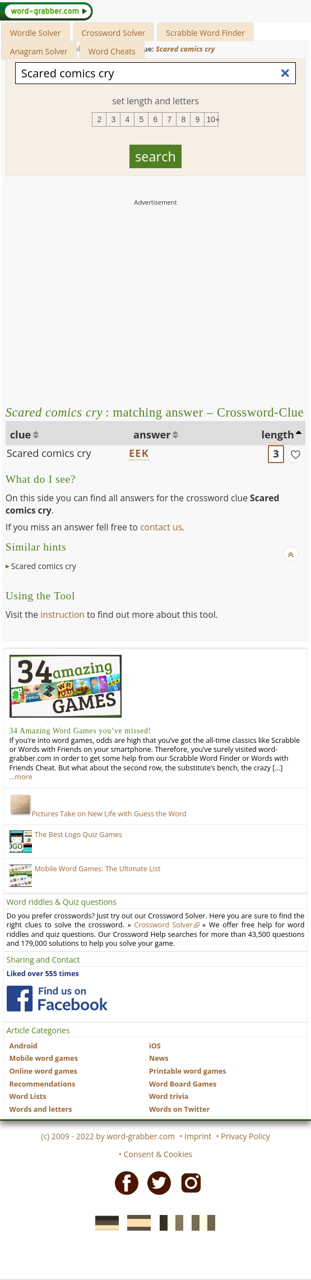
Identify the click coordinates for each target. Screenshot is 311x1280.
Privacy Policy (245, 1136)
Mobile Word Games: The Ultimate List (98, 869)
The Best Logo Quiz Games (79, 834)
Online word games (43, 1071)
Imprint (197, 1136)
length (278, 434)
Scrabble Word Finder (205, 32)
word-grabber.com (141, 1136)
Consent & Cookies (158, 1154)
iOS (155, 1046)
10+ (212, 119)
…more (21, 777)
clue (20, 434)
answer (152, 434)
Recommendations (43, 1084)
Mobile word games (44, 1058)
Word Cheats (112, 51)
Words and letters (41, 1109)
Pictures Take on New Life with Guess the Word (98, 814)
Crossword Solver (114, 32)
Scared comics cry (49, 453)
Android (24, 1046)
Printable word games (187, 1071)
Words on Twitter (179, 1109)
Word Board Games (183, 1084)
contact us (161, 527)
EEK (139, 453)
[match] (295, 454)
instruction (62, 614)
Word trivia (169, 1096)
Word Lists (28, 1096)
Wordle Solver (35, 32)
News (159, 1058)
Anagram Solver (39, 51)
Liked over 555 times (43, 973)
